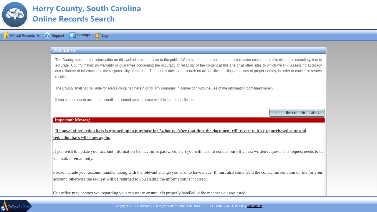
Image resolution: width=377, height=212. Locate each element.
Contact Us (254, 206)
